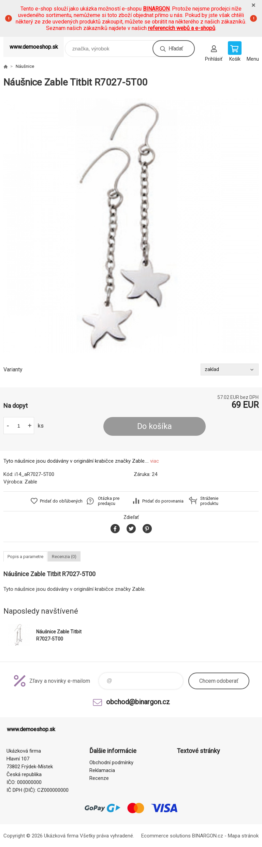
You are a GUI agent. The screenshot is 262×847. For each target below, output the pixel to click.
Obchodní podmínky (111, 762)
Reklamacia (102, 770)
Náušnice (25, 66)
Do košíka (154, 426)
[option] (131, 225)
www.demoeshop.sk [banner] (34, 47)
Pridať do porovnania (163, 501)
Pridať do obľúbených (61, 501)
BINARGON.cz (207, 836)
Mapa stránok (243, 836)
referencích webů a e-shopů (181, 28)
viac (154, 461)
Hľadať (176, 48)
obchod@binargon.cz (138, 702)
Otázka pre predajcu (108, 501)
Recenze (99, 778)
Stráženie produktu (209, 501)
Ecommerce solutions (166, 836)
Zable (31, 482)
